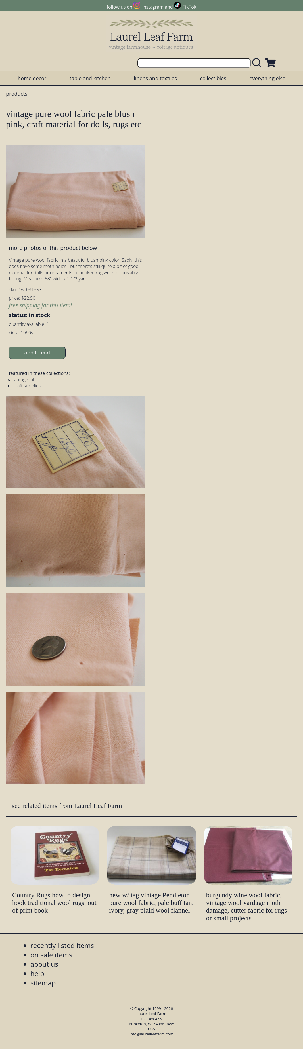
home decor (32, 78)
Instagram (153, 7)
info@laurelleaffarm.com (152, 1034)
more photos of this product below (53, 248)
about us (44, 964)
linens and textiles (155, 78)
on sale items (51, 954)
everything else (267, 78)
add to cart (37, 353)
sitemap (43, 982)
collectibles (213, 78)
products (16, 93)
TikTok (189, 7)
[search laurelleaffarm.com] (258, 63)
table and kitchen (90, 78)
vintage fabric (27, 379)
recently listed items (62, 945)
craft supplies (27, 386)
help (37, 973)
